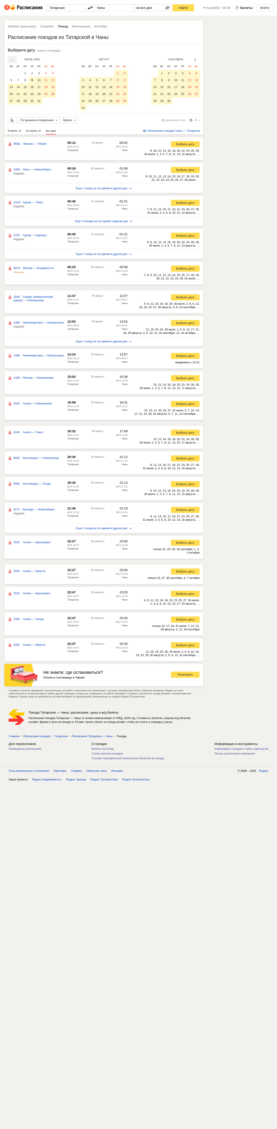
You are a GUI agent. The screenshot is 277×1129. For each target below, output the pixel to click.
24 (38, 94)
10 (38, 80)
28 (18, 100)
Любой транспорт (22, 26)
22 (25, 94)
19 (52, 87)
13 (11, 87)
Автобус (101, 26)
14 (18, 87)
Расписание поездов (36, 737)
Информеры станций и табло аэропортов (241, 749)
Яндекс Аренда (76, 780)
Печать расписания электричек (234, 754)
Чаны (124, 151)
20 (11, 94)
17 (38, 87)
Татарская (73, 151)
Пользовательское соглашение (29, 771)
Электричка (81, 26)
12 (52, 80)
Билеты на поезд (103, 749)
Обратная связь (96, 771)
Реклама (117, 771)
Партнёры (59, 771)
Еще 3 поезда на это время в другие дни (104, 222)
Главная (14, 737)
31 (38, 100)
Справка (76, 771)
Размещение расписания (25, 749)
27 (11, 100)
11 (45, 80)
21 (18, 94)
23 (32, 94)
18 (45, 87)
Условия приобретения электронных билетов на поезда (128, 759)
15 (25, 87)
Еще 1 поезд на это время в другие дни (104, 189)
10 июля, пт (33, 131)
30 (32, 100)
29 (25, 100)
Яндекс (263, 771)
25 (45, 94)
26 (52, 94)
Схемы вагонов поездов (107, 754)
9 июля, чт (14, 131)
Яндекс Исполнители (136, 780)
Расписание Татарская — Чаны (92, 737)
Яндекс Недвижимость (47, 780)
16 (32, 87)
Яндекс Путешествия (104, 780)
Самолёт (47, 26)
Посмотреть (185, 675)
